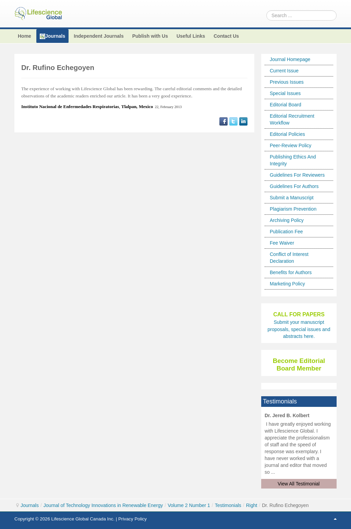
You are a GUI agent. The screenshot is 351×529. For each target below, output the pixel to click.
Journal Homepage (290, 59)
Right (251, 505)
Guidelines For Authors (294, 186)
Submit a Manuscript (292, 197)
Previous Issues (287, 82)
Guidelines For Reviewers (297, 175)
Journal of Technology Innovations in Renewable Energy (103, 505)
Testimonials (228, 505)
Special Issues (285, 93)
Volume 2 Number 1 (189, 505)
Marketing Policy (287, 283)
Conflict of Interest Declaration (289, 257)
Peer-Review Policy (290, 145)
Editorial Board (285, 104)
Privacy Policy (132, 518)
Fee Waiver (282, 243)
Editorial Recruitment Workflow (292, 119)
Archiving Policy (287, 220)
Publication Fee (286, 231)
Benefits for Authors (291, 272)
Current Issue (284, 70)
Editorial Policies (287, 134)
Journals (30, 505)
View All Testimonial (298, 483)
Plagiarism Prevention (293, 209)
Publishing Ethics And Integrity (293, 160)
